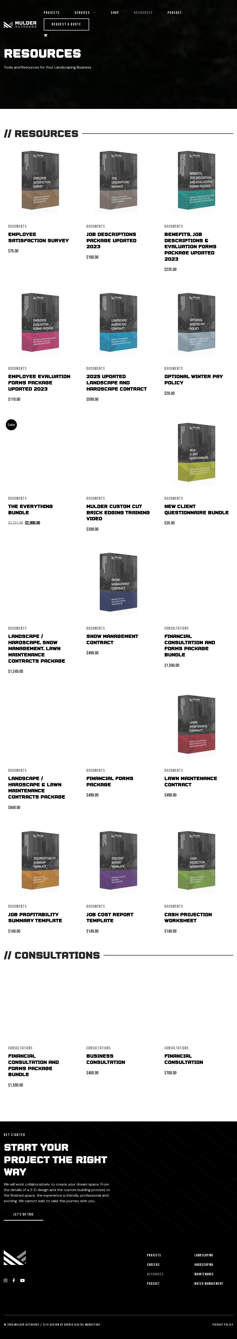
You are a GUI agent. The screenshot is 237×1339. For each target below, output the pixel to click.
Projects (52, 13)
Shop (115, 13)
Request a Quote (66, 24)
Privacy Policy (222, 1325)
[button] (23, 1215)
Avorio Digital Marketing (82, 1325)
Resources (143, 13)
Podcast (175, 13)
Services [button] (89, 12)
